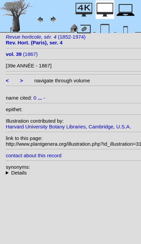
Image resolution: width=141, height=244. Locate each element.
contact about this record (33, 155)
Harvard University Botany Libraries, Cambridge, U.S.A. (68, 126)
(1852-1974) (45, 39)
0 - (39, 98)
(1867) (22, 54)
